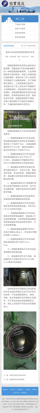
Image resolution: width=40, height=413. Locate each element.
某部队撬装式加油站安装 (17, 375)
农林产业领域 (20, 29)
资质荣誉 (20, 389)
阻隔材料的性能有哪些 (16, 379)
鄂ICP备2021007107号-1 (21, 409)
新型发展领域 (20, 37)
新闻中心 (34, 389)
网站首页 (5, 389)
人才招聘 (27, 389)
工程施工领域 (20, 24)
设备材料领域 (20, 33)
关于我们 (12, 389)
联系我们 (24, 393)
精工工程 (23, 45)
